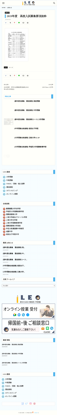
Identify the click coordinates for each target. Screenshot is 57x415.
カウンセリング (12, 190)
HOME (3, 7)
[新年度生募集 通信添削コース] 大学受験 (29, 119)
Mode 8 (35, 412)
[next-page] (8, 156)
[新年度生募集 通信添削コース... (15, 260)
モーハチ (11, 67)
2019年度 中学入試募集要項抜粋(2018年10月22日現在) (16, 88)
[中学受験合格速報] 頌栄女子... (14, 266)
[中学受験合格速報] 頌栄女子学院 (26, 128)
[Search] (54, 3)
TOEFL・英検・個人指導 (15, 184)
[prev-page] (5, 156)
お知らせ (9, 7)
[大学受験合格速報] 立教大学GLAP (27, 138)
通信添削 (9, 187)
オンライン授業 (12, 194)
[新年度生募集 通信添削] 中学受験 (27, 110)
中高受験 (9, 180)
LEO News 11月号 (47, 87)
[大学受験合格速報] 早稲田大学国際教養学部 (30, 147)
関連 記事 (8, 96)
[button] (3, 3)
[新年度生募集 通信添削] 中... (14, 253)
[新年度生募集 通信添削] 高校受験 (27, 101)
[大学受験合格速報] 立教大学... (14, 272)
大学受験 (9, 177)
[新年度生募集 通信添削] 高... (14, 247)
